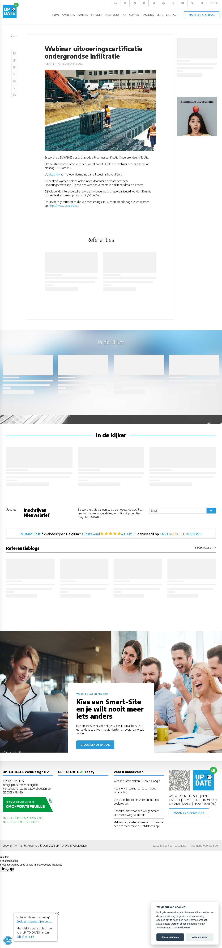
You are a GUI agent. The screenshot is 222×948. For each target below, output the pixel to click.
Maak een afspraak (189, 812)
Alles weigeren (199, 937)
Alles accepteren (170, 937)
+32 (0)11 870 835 (13, 781)
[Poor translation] (9, 869)
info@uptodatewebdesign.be (21, 785)
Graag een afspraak (95, 744)
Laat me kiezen (181, 927)
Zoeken (214, 3)
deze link (54, 174)
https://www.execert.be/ (63, 205)
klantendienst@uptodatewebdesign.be (27, 788)
